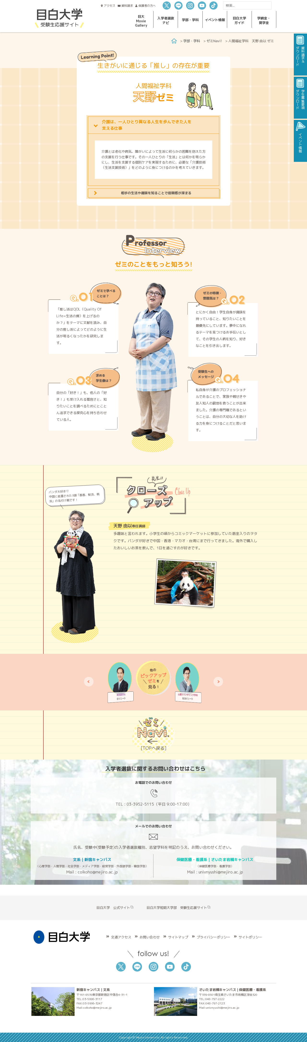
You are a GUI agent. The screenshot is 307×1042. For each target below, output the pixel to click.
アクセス (109, 6)
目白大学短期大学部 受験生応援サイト (179, 907)
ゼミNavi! (214, 41)
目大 (141, 21)
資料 (127, 6)
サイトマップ (178, 937)
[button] (89, 681)
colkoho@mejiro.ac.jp (98, 872)
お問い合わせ (150, 937)
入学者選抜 (165, 20)
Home (174, 41)
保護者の (147, 6)
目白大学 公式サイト (115, 907)
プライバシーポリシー (213, 937)
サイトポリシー (250, 937)
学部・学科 (191, 41)
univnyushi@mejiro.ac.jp (221, 872)
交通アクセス (121, 937)
